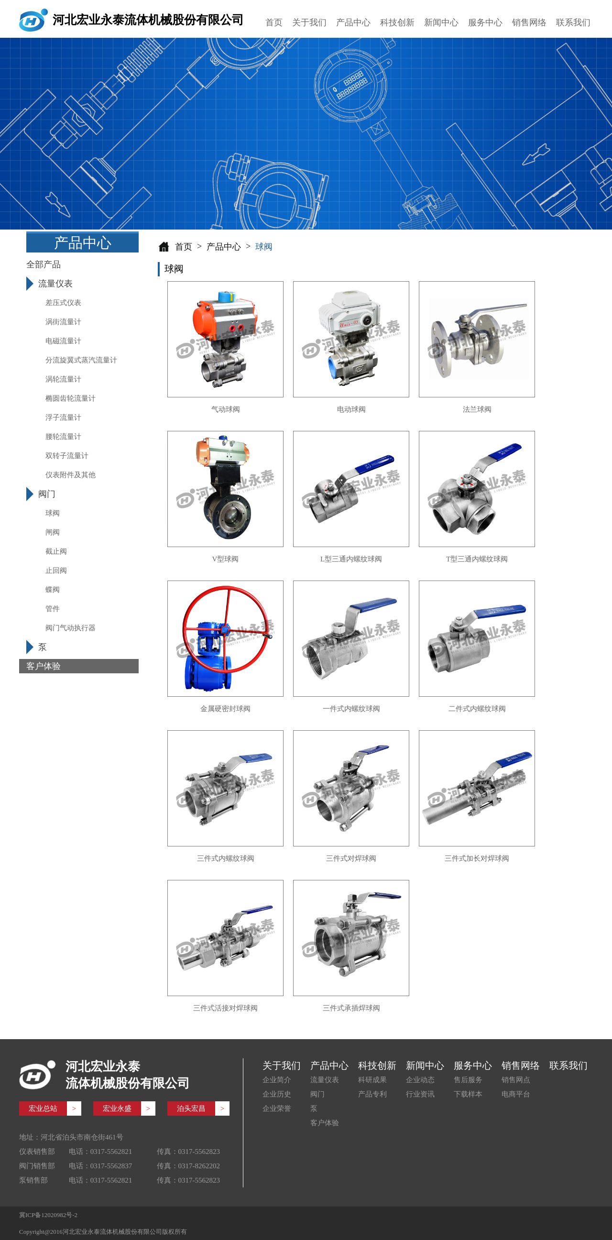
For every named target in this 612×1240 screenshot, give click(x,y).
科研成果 (372, 1080)
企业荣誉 (276, 1108)
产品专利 (372, 1094)
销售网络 (529, 22)
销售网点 (516, 1080)
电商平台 (516, 1094)
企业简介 (276, 1080)
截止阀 (56, 551)
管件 (52, 609)
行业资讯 (420, 1094)
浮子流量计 (63, 417)
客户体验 (324, 1123)
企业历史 (276, 1094)
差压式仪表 (63, 303)
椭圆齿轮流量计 (70, 398)
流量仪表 (324, 1080)
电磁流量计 (63, 341)
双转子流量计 (66, 456)
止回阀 (56, 570)
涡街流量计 (63, 322)
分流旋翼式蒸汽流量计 (81, 360)
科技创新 (397, 22)
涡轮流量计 (63, 379)
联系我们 (573, 22)
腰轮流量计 (63, 436)
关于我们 (309, 22)
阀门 (317, 1094)
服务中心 (485, 22)
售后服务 (468, 1080)
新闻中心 (441, 22)
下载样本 (468, 1094)
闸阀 (52, 532)
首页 (274, 22)
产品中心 (353, 22)
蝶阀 (52, 589)
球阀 (52, 513)
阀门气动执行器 (70, 628)
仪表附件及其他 (70, 475)
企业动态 (420, 1080)
